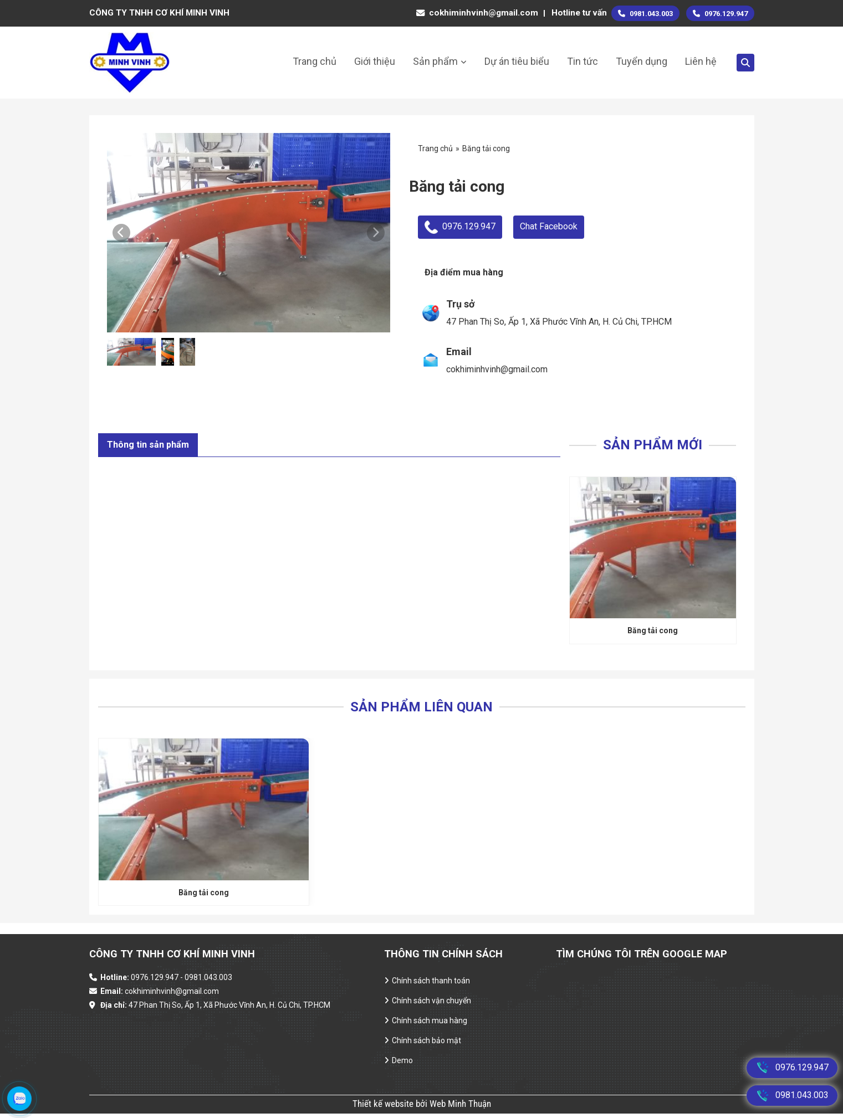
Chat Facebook (549, 226)
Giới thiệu (374, 61)
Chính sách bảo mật (426, 1044)
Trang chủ (314, 61)
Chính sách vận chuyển (431, 1005)
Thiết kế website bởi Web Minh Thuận (421, 1108)
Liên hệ (701, 61)
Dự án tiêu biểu (516, 61)
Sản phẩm (435, 61)
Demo (402, 1065)
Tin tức (582, 61)
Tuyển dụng (641, 61)
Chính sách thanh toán (431, 985)
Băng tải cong (652, 633)
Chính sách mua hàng (429, 1024)
